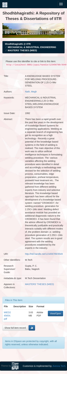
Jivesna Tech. (59, 366)
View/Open (55, 313)
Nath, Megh (31, 91)
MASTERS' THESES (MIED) (22, 50)
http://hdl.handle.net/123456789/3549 (44, 254)
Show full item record (15, 328)
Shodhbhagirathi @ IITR (18, 44)
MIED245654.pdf (7, 315)
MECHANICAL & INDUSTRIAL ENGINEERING (32, 47)
